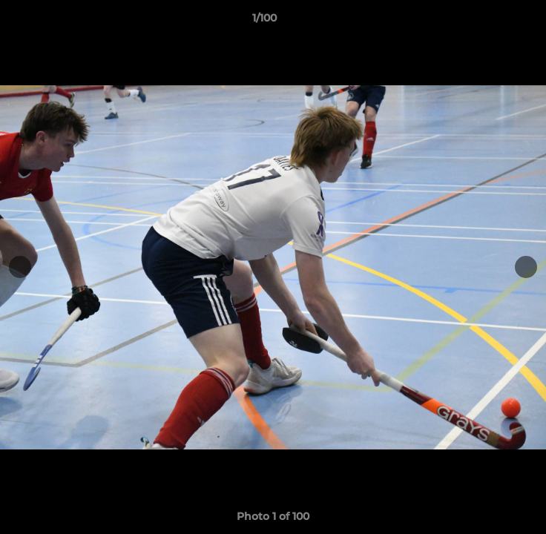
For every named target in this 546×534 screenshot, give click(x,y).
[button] (492, 21)
